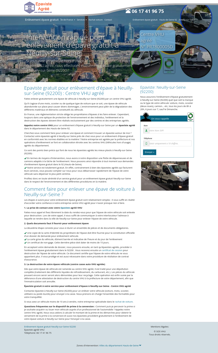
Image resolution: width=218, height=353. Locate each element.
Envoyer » (149, 152)
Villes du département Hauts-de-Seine (120, 345)
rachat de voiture (124, 301)
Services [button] (82, 19)
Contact (108, 19)
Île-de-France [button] (68, 19)
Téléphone (148, 138)
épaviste (65, 207)
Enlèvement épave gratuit (42, 20)
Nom (146, 126)
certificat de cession (112, 250)
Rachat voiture (96, 19)
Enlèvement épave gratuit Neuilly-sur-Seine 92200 (50, 326)
